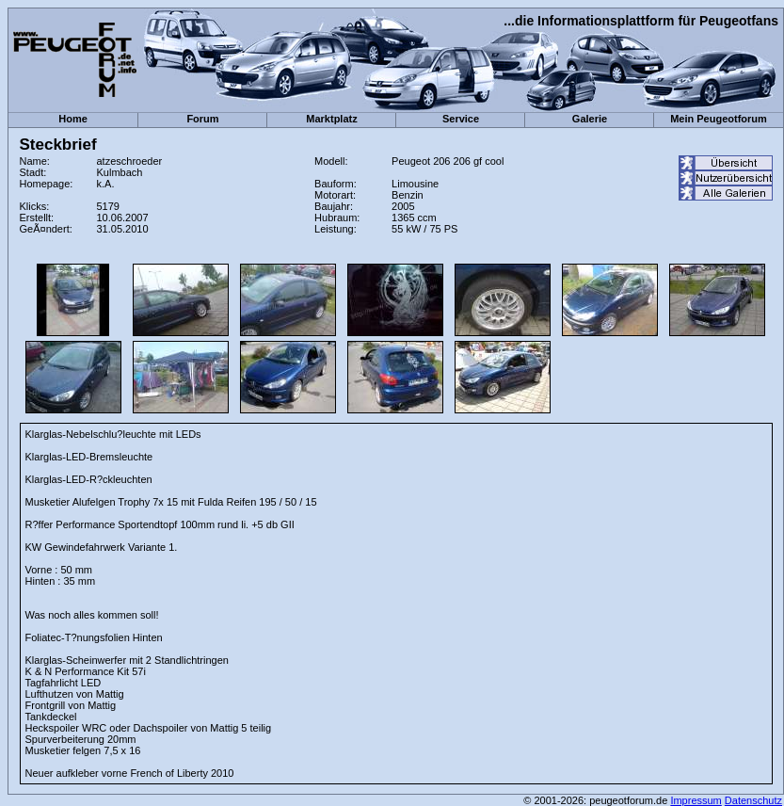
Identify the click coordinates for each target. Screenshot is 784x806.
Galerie (589, 118)
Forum (202, 118)
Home (73, 118)
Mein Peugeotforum (718, 118)
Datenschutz (753, 800)
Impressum (695, 800)
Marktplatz (331, 118)
